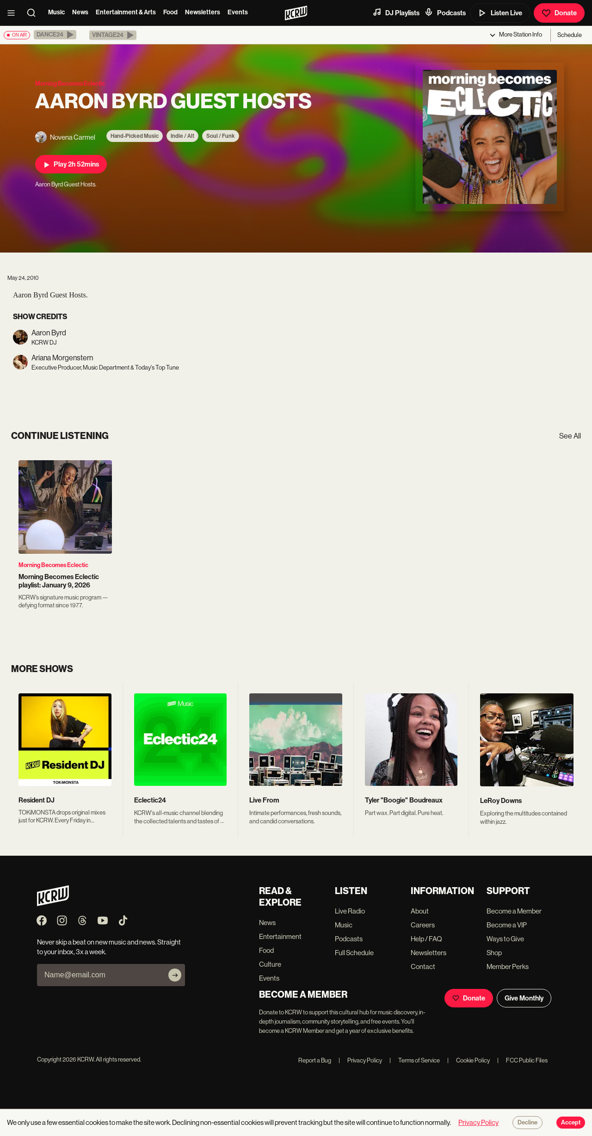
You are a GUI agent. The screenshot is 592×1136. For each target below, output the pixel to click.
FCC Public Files (522, 1060)
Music (56, 12)
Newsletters (202, 12)
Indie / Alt (182, 136)
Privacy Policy (360, 1060)
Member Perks (508, 966)
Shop (494, 953)
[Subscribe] (174, 975)
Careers (423, 925)
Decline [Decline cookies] (527, 1122)
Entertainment (280, 936)
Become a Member (514, 911)
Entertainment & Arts (126, 12)
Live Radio (350, 911)
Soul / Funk (220, 136)
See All (570, 436)
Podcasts (445, 12)
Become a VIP (507, 925)
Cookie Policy (468, 1060)
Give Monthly (524, 998)
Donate (559, 13)
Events (238, 12)
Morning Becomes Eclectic (53, 565)
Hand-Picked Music (135, 136)
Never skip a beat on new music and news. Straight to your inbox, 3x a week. (109, 947)
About (420, 911)
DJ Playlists (395, 12)
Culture (270, 964)
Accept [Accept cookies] (570, 1122)
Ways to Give (505, 939)
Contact (423, 966)
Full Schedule (354, 953)
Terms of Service (414, 1060)
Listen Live (500, 13)
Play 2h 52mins (71, 164)
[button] (55, 34)
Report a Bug (314, 1060)
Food (170, 12)
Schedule (569, 34)
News (80, 12)
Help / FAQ (426, 939)
